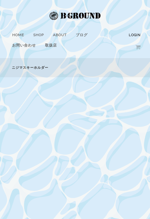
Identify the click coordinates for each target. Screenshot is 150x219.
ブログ (82, 35)
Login (135, 35)
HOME (18, 35)
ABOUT (60, 35)
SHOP (38, 35)
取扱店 (51, 45)
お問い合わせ (24, 45)
